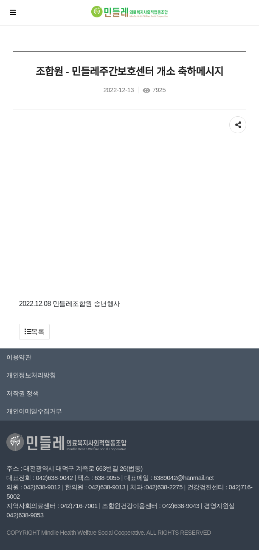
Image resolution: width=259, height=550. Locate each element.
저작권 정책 (22, 393)
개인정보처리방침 (31, 375)
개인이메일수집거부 (34, 411)
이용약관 (18, 357)
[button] (34, 332)
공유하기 (237, 123)
